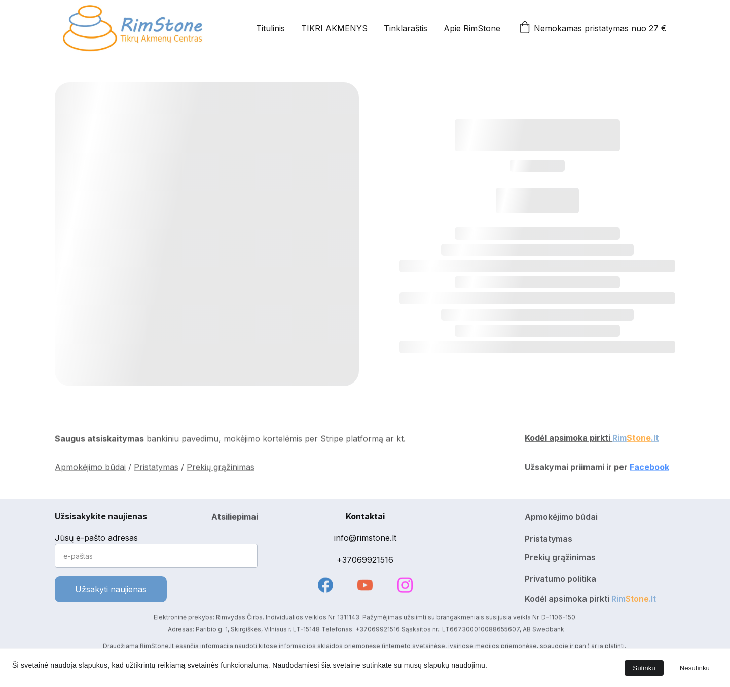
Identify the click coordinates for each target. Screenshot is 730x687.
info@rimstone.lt (365, 537)
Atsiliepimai (234, 518)
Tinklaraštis (405, 28)
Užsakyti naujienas (111, 589)
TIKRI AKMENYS (334, 28)
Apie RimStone (472, 28)
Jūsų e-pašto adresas (96, 537)
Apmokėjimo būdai (90, 468)
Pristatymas (156, 468)
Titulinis (270, 28)
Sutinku (644, 668)
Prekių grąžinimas (220, 468)
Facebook (649, 468)
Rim (619, 439)
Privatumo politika (560, 580)
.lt (655, 439)
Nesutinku (695, 668)
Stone (639, 439)
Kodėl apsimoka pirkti (568, 439)
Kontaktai (365, 516)
